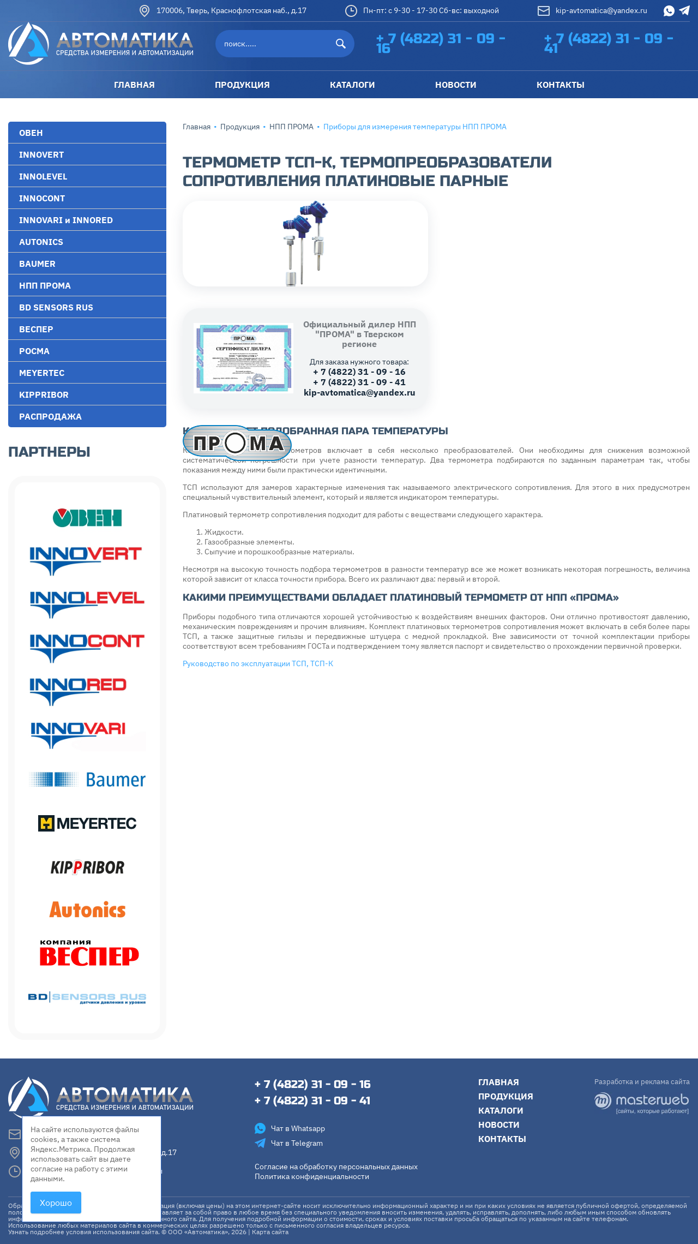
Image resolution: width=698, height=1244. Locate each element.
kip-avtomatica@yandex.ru (592, 10)
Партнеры (49, 452)
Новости (499, 1124)
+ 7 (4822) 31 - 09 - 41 (608, 44)
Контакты (502, 1138)
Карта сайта (270, 1232)
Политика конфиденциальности (312, 1176)
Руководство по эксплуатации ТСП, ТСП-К (258, 663)
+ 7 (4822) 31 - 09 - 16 (441, 44)
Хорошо (56, 1202)
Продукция (240, 126)
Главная (196, 126)
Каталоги (501, 1110)
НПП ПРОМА (291, 126)
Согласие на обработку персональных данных (336, 1166)
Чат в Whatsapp (290, 1128)
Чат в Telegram (289, 1143)
